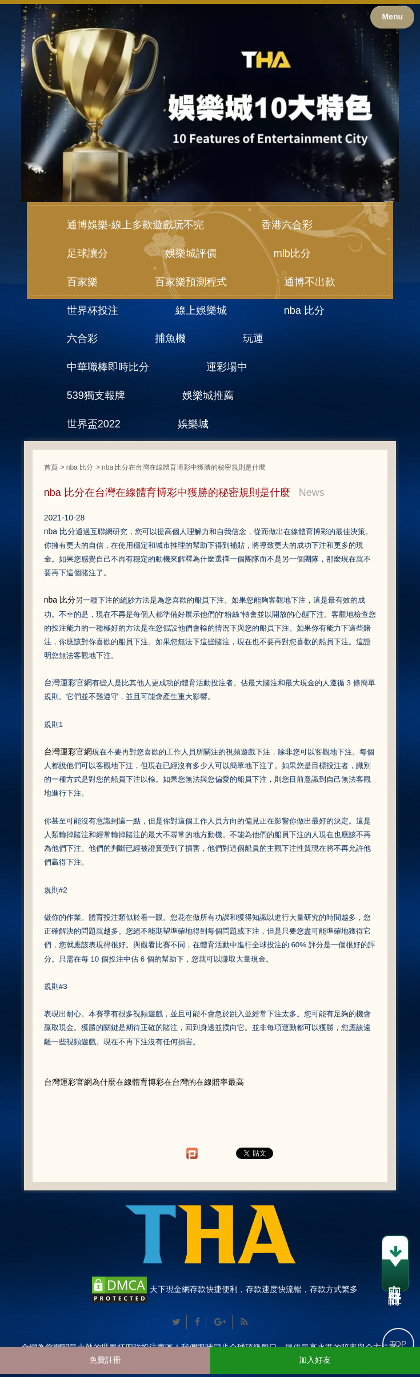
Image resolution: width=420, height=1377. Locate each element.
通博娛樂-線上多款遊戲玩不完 (135, 225)
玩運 (253, 338)
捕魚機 (170, 338)
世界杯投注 (92, 310)
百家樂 (82, 282)
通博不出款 (309, 282)
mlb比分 (292, 253)
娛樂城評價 (191, 253)
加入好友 (315, 1359)
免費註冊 (105, 1359)
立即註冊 (395, 1265)
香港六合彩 (287, 225)
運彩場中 (226, 367)
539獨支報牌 (96, 395)
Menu (392, 16)
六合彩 (82, 338)
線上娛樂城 (201, 310)
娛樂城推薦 (208, 395)
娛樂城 (193, 424)
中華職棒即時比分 (108, 367)
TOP (398, 1343)
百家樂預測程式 (191, 282)
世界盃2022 (94, 424)
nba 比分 (304, 310)
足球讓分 (87, 253)
